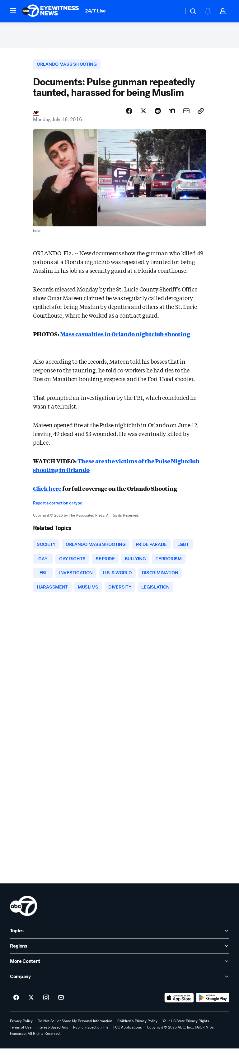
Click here (47, 492)
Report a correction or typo (57, 507)
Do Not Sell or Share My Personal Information (75, 1027)
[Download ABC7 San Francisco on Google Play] (212, 1004)
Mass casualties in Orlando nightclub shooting (125, 338)
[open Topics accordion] (119, 937)
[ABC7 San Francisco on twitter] (31, 1004)
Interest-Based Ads (52, 1034)
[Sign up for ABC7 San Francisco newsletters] (61, 1004)
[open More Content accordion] (119, 967)
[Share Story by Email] (186, 114)
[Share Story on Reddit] (157, 114)
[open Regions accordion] (119, 952)
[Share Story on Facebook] (129, 114)
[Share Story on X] (143, 114)
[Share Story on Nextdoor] (172, 114)
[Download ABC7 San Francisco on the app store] (179, 1004)
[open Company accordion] (119, 983)
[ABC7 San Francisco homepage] (50, 11)
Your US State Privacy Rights (185, 1027)
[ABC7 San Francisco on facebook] (16, 1004)
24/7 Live (95, 10)
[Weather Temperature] (174, 11)
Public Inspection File (90, 1034)
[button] (13, 10)
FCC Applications (127, 1034)
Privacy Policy (21, 1027)
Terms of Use (20, 1034)
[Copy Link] (200, 114)
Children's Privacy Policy (137, 1027)
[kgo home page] (23, 912)
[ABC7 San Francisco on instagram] (46, 1004)
